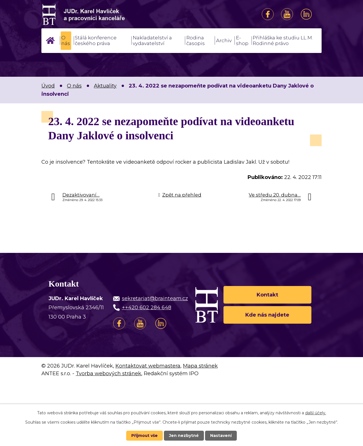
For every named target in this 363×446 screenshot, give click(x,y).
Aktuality (105, 86)
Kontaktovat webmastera (147, 366)
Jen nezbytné (184, 435)
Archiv (224, 40)
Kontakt (267, 294)
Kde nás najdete (267, 315)
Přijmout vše (144, 435)
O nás (65, 40)
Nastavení (221, 435)
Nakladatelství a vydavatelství (152, 40)
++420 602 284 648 (146, 307)
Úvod (50, 40)
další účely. (315, 412)
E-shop (242, 40)
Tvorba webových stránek (108, 373)
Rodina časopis (195, 40)
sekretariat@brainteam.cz (155, 298)
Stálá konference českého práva (96, 40)
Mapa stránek (200, 366)
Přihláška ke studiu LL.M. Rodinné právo (283, 40)
